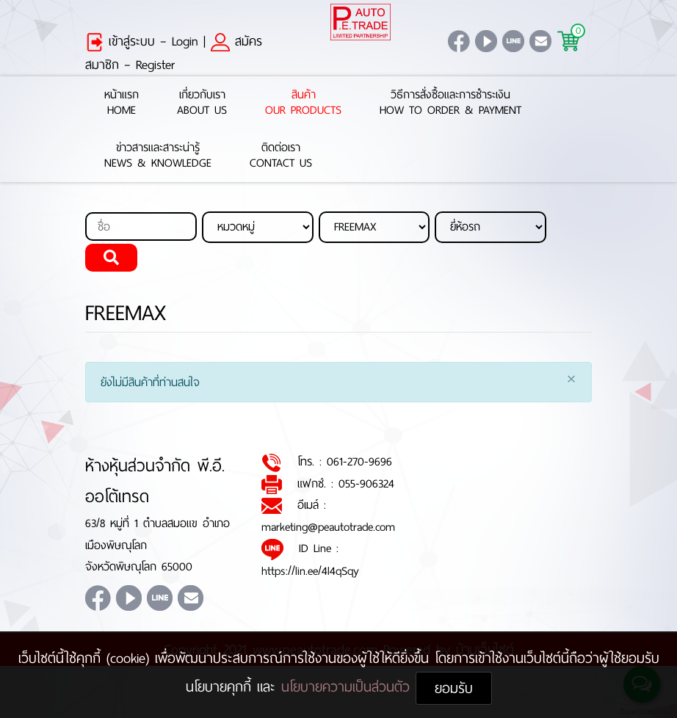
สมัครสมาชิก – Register (173, 53)
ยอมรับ (454, 688)
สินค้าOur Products (303, 102)
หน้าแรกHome (121, 102)
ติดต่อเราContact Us (281, 155)
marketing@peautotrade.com (328, 527)
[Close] (571, 380)
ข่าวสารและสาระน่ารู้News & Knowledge (157, 155)
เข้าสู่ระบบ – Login (141, 41)
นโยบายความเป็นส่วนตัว (348, 687)
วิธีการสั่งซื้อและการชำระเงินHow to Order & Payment (450, 102)
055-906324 (366, 483)
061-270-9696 (359, 461)
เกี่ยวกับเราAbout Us (202, 102)
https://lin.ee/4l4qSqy (310, 571)
